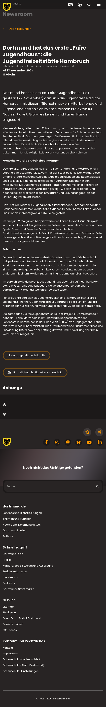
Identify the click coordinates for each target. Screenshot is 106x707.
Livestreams (11, 577)
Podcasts (9, 583)
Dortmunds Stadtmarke (18, 589)
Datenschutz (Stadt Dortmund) (23, 665)
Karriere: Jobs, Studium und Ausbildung (28, 566)
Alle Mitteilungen (17, 29)
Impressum (10, 653)
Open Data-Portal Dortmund (22, 618)
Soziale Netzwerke (15, 571)
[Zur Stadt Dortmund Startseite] (12, 7)
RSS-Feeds (10, 630)
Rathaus (8, 536)
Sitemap (8, 607)
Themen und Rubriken (17, 519)
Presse (7, 560)
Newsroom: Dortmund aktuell (22, 525)
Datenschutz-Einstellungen (21, 671)
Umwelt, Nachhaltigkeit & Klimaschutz (35, 372)
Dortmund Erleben (15, 530)
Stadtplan (9, 612)
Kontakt (8, 648)
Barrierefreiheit (13, 624)
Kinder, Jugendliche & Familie (27, 355)
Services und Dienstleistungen (22, 513)
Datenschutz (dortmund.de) (21, 659)
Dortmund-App (13, 554)
